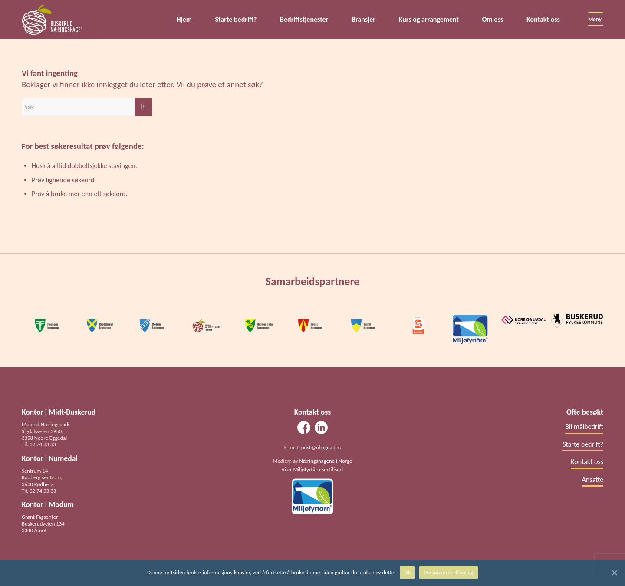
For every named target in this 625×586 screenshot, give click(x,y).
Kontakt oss (543, 19)
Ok (407, 572)
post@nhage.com (321, 447)
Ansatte (592, 479)
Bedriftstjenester (304, 19)
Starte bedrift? (236, 19)
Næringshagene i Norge (325, 461)
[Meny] (592, 19)
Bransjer (363, 19)
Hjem (184, 19)
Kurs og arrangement (429, 19)
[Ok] (614, 572)
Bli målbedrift (584, 426)
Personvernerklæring (449, 572)
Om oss (492, 19)
